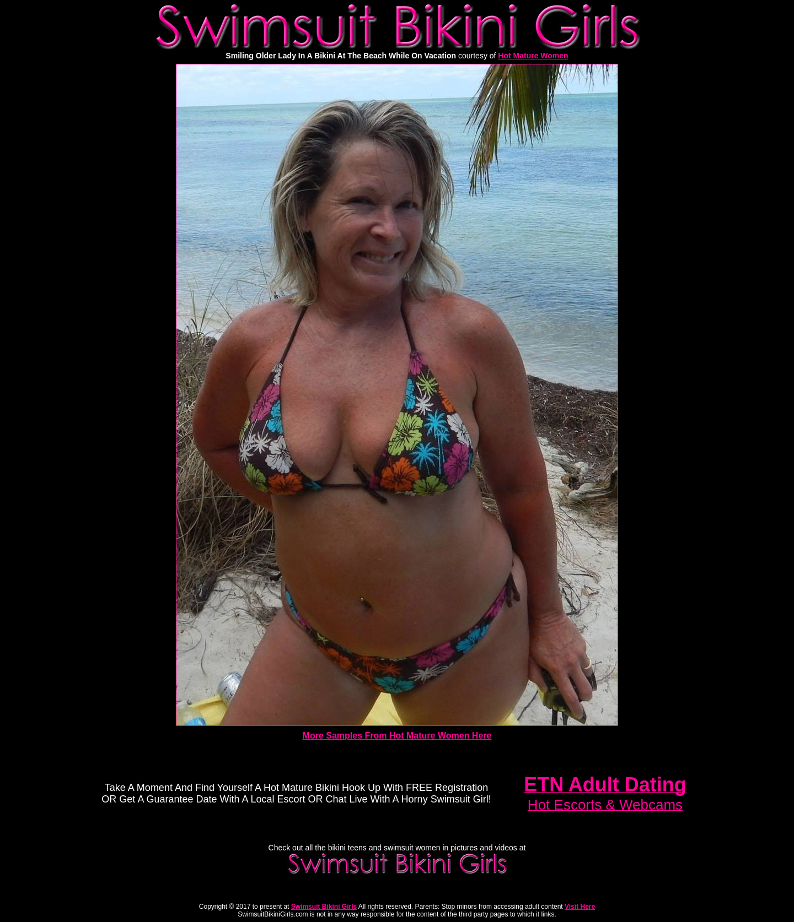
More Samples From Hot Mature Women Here (397, 735)
